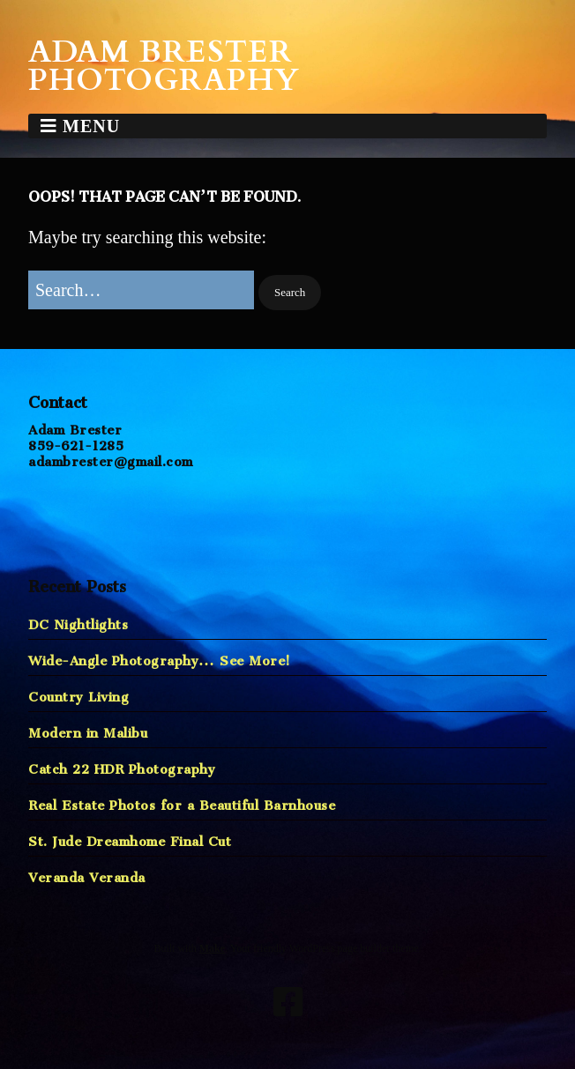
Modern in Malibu (87, 729)
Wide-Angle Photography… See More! (159, 657)
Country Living (78, 693)
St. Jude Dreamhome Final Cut (129, 837)
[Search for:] (141, 290)
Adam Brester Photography (164, 66)
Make (212, 948)
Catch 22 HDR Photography (121, 765)
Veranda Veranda (87, 873)
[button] (289, 293)
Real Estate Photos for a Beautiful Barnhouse (181, 801)
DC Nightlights (78, 621)
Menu (91, 126)
